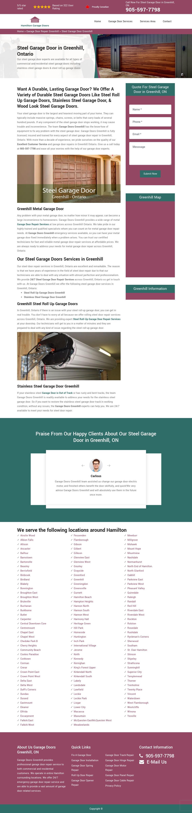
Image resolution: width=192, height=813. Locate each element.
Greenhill (79, 579)
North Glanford (135, 571)
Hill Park (78, 628)
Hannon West (81, 615)
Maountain (80, 716)
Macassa (79, 711)
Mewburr (132, 535)
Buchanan (25, 606)
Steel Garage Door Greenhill (77, 31)
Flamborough (81, 540)
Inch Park (79, 641)
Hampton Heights (83, 601)
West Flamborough (137, 703)
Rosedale (132, 628)
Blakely (24, 584)
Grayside (79, 571)
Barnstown (26, 557)
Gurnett (78, 593)
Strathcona (133, 663)
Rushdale (132, 632)
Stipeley (131, 659)
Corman (24, 663)
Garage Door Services (120, 21)
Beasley (24, 566)
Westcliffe (133, 707)
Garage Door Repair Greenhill (42, 31)
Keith (77, 654)
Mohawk (132, 544)
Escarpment (27, 716)
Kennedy (78, 659)
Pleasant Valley (136, 588)
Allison (24, 544)
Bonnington (26, 588)
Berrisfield (26, 571)
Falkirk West (27, 725)
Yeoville (131, 716)
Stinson (131, 654)
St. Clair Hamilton (137, 650)
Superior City (134, 672)
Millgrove (132, 540)
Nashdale (132, 557)
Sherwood (132, 641)
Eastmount (26, 703)
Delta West (26, 685)
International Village (85, 645)
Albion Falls (26, 540)
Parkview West (135, 584)
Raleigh (131, 597)
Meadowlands (81, 725)
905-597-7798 (143, 10)
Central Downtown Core (33, 623)
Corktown (25, 659)
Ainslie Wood (27, 535)
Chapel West (27, 637)
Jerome (78, 650)
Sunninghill (133, 667)
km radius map (150, 238)
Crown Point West (30, 676)
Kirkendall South (83, 676)
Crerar (23, 667)
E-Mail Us (157, 762)
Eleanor (24, 707)
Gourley (78, 566)
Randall (131, 601)
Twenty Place (134, 689)
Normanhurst (134, 562)
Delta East (26, 681)
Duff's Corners (28, 689)
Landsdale (79, 685)
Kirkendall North (83, 672)
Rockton (132, 619)
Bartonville (26, 562)
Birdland (25, 579)
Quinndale (133, 593)
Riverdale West (135, 615)
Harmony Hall (81, 619)
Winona (131, 711)
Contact (167, 21)
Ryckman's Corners (138, 637)
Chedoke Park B (29, 641)
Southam (132, 645)
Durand (24, 698)
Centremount (27, 628)
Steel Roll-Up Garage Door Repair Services (96, 319)
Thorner (131, 681)
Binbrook (25, 575)
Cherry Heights (28, 645)
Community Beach (30, 650)
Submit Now (150, 174)
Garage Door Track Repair (119, 755)
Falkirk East (26, 720)
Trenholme (133, 685)
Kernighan (79, 663)
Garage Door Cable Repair (119, 780)
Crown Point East (29, 672)
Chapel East (27, 632)
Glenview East (82, 557)
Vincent (131, 694)
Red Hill (131, 606)
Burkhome (26, 610)
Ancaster (25, 549)
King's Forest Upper (85, 667)
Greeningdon (81, 584)
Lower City (79, 707)
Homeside (79, 632)
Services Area (147, 21)
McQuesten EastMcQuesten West (93, 720)
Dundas (24, 694)
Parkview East (135, 579)
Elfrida (23, 711)
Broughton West (29, 597)
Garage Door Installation (84, 760)
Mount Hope (134, 549)
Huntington (80, 637)
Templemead (134, 676)
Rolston (131, 623)
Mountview (133, 553)
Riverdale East (135, 610)
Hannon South (81, 610)
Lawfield (78, 689)
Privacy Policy (113, 786)
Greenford (79, 575)
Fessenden (80, 535)
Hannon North (81, 606)
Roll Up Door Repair (82, 775)
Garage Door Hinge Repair (119, 760)
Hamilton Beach (83, 597)
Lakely (77, 681)
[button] (86, 466)
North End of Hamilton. (140, 566)
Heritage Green (82, 623)
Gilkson (78, 553)
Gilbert (77, 549)
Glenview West (82, 562)
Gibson (78, 544)
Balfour (24, 553)
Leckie (77, 694)
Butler (23, 615)
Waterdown (133, 698)
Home (97, 21)
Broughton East (28, 593)
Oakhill (131, 575)
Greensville (80, 588)
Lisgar (77, 703)
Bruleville (25, 601)
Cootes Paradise (29, 654)
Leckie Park (80, 698)
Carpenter (25, 619)
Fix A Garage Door (81, 755)
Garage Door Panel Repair (119, 775)
